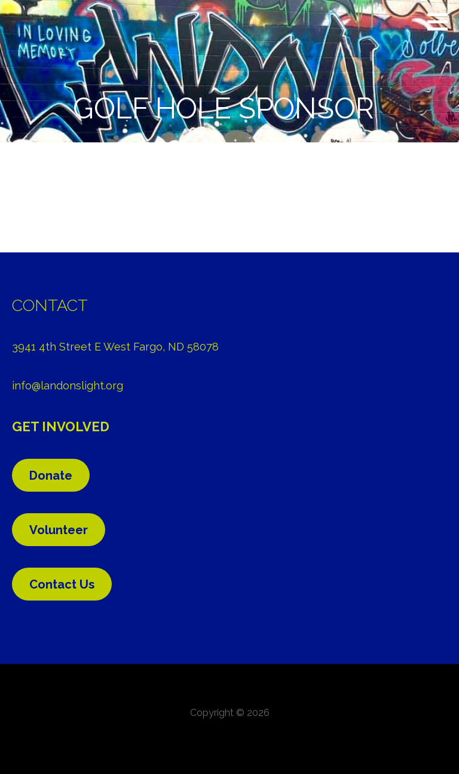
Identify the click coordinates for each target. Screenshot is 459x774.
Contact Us (61, 584)
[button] (441, 21)
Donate (50, 475)
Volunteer (58, 530)
